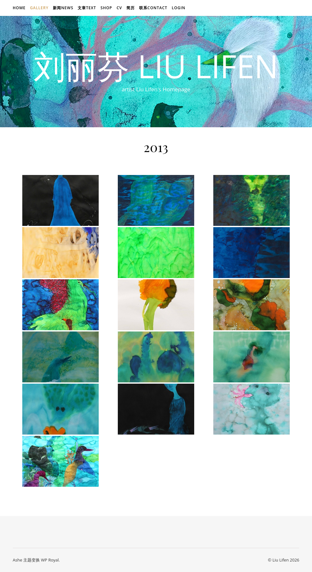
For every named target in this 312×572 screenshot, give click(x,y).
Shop (106, 7)
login (178, 7)
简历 (130, 7)
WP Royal (50, 560)
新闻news (63, 7)
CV (119, 7)
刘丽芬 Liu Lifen (156, 66)
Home (19, 7)
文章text (87, 7)
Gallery (39, 7)
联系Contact (153, 7)
